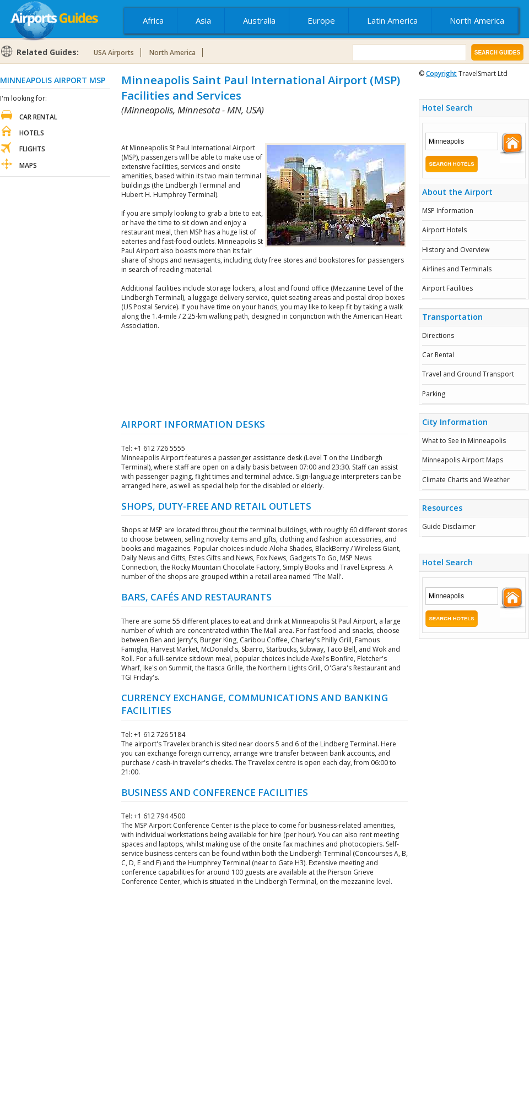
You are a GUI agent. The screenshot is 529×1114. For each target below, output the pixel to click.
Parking (433, 393)
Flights (32, 149)
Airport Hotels (444, 229)
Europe (321, 20)
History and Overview (455, 249)
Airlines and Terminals (457, 269)
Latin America (392, 20)
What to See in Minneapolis (464, 440)
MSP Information (447, 210)
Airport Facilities (447, 288)
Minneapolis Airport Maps (462, 460)
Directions (438, 335)
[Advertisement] (264, 374)
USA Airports (114, 52)
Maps (28, 165)
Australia (259, 20)
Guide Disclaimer (449, 526)
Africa (153, 20)
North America (477, 20)
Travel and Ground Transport (468, 374)
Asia (203, 20)
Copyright (441, 73)
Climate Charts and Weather (466, 479)
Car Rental (438, 354)
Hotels (31, 133)
